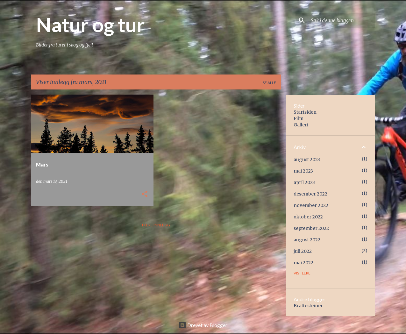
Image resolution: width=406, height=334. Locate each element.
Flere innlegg (156, 225)
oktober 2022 (308, 217)
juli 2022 (303, 251)
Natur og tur (90, 24)
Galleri (301, 125)
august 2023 (307, 159)
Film (298, 118)
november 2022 (311, 205)
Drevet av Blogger (203, 325)
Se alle (269, 82)
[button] (144, 194)
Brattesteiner (308, 306)
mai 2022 (303, 263)
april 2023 (304, 182)
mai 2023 (303, 171)
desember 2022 (310, 194)
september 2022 (311, 228)
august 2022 (307, 240)
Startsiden (305, 112)
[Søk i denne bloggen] (341, 20)
